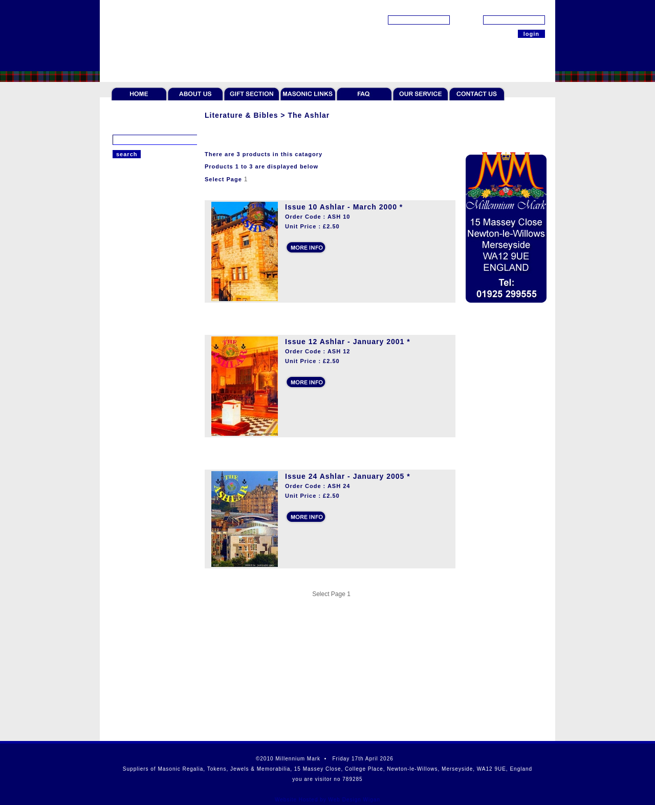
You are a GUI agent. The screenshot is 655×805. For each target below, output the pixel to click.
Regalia (124, 207)
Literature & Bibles (140, 282)
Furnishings (130, 418)
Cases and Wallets (140, 433)
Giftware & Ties (136, 388)
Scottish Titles (134, 343)
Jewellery (127, 267)
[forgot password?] (519, 8)
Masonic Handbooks (142, 317)
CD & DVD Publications (147, 356)
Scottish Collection (141, 477)
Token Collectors (137, 237)
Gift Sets (126, 403)
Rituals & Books (136, 373)
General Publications (144, 305)
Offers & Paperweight (144, 462)
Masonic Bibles (135, 292)
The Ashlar (129, 330)
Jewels (123, 252)
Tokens (123, 222)
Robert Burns (132, 447)
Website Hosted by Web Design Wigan (327, 799)
